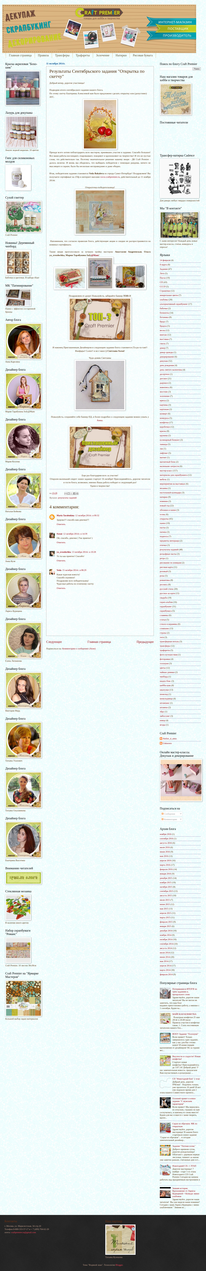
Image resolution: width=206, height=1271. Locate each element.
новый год (164, 505)
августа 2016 (166, 843)
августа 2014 (166, 948)
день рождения (167, 365)
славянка (164, 615)
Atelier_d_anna (170, 738)
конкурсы (164, 418)
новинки (164, 501)
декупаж (164, 361)
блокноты (164, 313)
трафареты (165, 650)
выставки (164, 339)
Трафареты (83, 55)
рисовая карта (166, 567)
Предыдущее (145, 641)
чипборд (164, 676)
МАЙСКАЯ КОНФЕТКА (184, 1014)
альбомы (164, 299)
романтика (165, 580)
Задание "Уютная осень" (184, 1146)
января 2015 (165, 926)
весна (162, 330)
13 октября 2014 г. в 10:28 (84, 552)
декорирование (167, 357)
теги (162, 637)
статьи (163, 619)
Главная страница (20, 55)
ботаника (164, 317)
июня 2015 (165, 904)
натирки (164, 497)
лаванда (163, 444)
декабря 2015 (166, 878)
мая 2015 (164, 908)
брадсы (163, 326)
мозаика (163, 488)
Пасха (162, 278)
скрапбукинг (166, 606)
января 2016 (165, 873)
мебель (163, 479)
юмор (162, 720)
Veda (59, 570)
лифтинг (164, 453)
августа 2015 (166, 895)
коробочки (165, 427)
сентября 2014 (166, 944)
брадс (162, 321)
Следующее (54, 641)
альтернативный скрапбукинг (174, 304)
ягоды (162, 725)
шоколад (164, 694)
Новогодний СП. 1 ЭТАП (184, 1166)
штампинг (164, 703)
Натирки (121, 55)
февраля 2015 (166, 922)
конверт (163, 413)
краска (163, 431)
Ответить (61, 524)
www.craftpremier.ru (110, 177)
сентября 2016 (166, 838)
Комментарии (169, 819)
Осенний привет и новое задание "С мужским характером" (184, 1101)
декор (162, 348)
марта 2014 (165, 970)
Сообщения (168, 814)
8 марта (163, 264)
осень (162, 514)
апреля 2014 (165, 965)
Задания (163, 269)
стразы (163, 633)
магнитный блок (167, 462)
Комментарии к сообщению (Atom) (79, 648)
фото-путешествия (168, 654)
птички (163, 545)
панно (163, 523)
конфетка (164, 422)
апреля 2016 (165, 860)
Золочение (102, 55)
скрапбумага (166, 611)
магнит (163, 457)
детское (163, 378)
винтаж (163, 335)
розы (162, 576)
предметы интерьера (169, 541)
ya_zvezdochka (64, 552)
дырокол (164, 383)
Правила (43, 55)
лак (161, 448)
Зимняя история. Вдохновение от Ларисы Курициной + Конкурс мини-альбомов (186, 1192)
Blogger (119, 1265)
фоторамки (165, 659)
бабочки (164, 308)
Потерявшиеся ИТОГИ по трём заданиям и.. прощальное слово (184, 991)
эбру (162, 711)
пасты (162, 527)
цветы (163, 668)
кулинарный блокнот (169, 440)
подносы (164, 536)
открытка (164, 519)
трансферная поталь (169, 641)
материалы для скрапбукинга (173, 475)
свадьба (163, 597)
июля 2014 (165, 952)
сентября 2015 (166, 891)
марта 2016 (165, 865)
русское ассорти (167, 593)
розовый (164, 571)
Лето (162, 273)
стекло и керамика (168, 624)
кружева (164, 435)
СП (161, 282)
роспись (164, 584)
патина (163, 532)
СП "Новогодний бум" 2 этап (186, 1079)
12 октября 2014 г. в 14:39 (75, 534)
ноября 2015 (165, 882)
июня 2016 (165, 852)
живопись (164, 387)
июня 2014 (165, 957)
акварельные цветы (169, 295)
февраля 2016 (166, 869)
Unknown (167, 743)
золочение (164, 396)
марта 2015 (165, 917)
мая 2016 (164, 856)
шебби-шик (165, 685)
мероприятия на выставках (172, 484)
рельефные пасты (168, 554)
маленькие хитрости (169, 466)
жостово (164, 391)
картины (164, 405)
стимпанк (164, 628)
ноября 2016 (165, 834)
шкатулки (164, 690)
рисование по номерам (170, 563)
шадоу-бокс (165, 681)
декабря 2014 (166, 930)
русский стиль (166, 589)
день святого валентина (171, 370)
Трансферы (62, 55)
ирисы (163, 400)
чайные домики (167, 672)
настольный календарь (170, 492)
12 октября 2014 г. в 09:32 (87, 515)
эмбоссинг (165, 716)
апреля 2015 (165, 913)
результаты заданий (67, 498)
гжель (162, 343)
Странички (165, 291)
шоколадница (166, 698)
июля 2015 (165, 900)
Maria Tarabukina (65, 515)
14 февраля (165, 260)
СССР (163, 286)
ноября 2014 (165, 935)
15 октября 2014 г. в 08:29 (74, 570)
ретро (162, 558)
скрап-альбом (166, 602)
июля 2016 (165, 847)
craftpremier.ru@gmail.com (23, 1232)
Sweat (59, 534)
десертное (164, 374)
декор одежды (166, 352)
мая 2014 (164, 961)
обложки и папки (168, 510)
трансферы (165, 646)
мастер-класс (166, 470)
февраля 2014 (166, 974)
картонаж (164, 409)
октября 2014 (166, 939)
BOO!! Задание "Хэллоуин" (185, 1034)
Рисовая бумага (143, 55)
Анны (100, 420)
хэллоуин (164, 663)
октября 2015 (166, 887)
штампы (164, 707)
